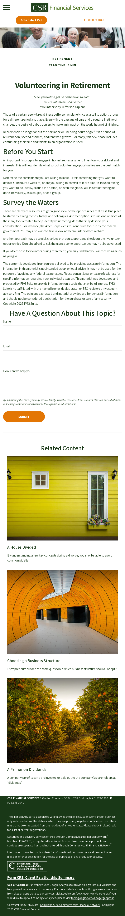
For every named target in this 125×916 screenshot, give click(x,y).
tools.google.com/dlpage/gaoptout (92, 898)
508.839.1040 (93, 20)
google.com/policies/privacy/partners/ (84, 893)
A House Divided (21, 547)
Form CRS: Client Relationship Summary (40, 877)
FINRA (21, 841)
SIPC (28, 841)
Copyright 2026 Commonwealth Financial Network (70, 905)
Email (6, 346)
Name (7, 321)
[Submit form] (24, 416)
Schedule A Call (31, 20)
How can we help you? (18, 371)
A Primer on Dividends (26, 769)
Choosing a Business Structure (34, 660)
